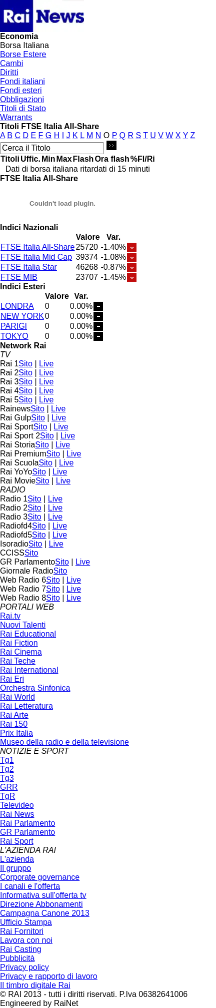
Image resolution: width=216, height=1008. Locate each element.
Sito (25, 363)
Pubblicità (17, 958)
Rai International (29, 670)
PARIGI (13, 326)
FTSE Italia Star (28, 267)
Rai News (17, 814)
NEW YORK (22, 316)
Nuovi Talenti (23, 625)
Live (46, 363)
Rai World (17, 697)
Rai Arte (14, 715)
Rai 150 (14, 724)
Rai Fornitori (22, 931)
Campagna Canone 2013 (45, 913)
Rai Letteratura (26, 706)
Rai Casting (21, 949)
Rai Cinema (21, 652)
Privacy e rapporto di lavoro (49, 976)
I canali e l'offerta (30, 886)
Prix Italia (16, 733)
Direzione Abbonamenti (41, 904)
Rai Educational (28, 634)
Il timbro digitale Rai (35, 985)
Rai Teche (18, 661)
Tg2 (7, 769)
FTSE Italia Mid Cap (36, 257)
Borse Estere (23, 54)
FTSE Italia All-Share (37, 247)
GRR (9, 787)
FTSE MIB (19, 277)
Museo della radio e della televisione (64, 742)
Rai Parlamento (27, 823)
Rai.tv (10, 616)
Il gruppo (15, 868)
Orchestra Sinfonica (35, 688)
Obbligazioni (22, 99)
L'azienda (17, 859)
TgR (7, 796)
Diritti (9, 72)
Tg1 (7, 760)
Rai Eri (12, 679)
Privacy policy (24, 967)
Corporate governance (40, 877)
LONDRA (17, 306)
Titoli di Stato (23, 108)
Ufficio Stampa (26, 922)
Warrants (16, 117)
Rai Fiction (19, 643)
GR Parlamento (27, 832)
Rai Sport (17, 841)
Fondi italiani (22, 81)
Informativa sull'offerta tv (43, 895)
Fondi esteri (21, 90)
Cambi (11, 63)
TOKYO (14, 336)
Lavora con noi (26, 940)
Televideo (17, 805)
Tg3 (7, 778)
